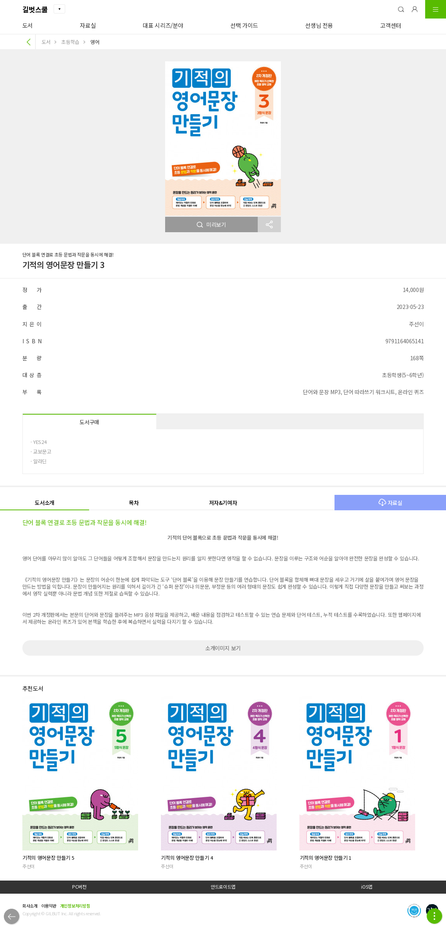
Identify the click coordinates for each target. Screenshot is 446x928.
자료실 (88, 25)
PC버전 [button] (79, 886)
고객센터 (390, 25)
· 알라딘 (38, 461)
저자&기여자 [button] (223, 502)
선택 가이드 (244, 25)
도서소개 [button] (44, 502)
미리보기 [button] (211, 224)
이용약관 (48, 906)
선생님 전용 (319, 25)
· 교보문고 (40, 451)
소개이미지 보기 (223, 648)
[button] (401, 9)
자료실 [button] (390, 502)
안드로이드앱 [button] (223, 886)
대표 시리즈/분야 (163, 25)
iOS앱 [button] (366, 886)
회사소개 (29, 906)
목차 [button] (134, 502)
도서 (27, 25)
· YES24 (38, 441)
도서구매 (89, 422)
